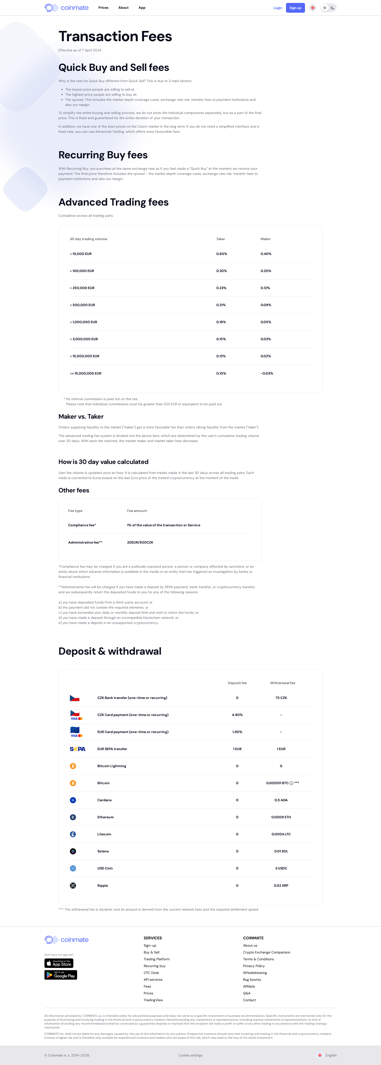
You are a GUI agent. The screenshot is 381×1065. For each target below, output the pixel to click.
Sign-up (150, 945)
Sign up (295, 8)
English (326, 1055)
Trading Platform (157, 959)
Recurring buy (155, 966)
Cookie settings (191, 1055)
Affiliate (249, 986)
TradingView (153, 1000)
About (123, 7)
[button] (280, 783)
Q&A (246, 993)
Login (278, 8)
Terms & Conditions (258, 959)
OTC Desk (151, 973)
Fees (147, 986)
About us (250, 945)
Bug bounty (252, 979)
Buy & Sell (151, 952)
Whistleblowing (255, 973)
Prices (103, 7)
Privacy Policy (254, 966)
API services (153, 979)
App (142, 7)
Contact (249, 1000)
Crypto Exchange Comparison (266, 952)
